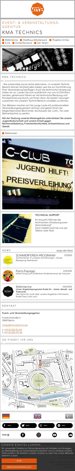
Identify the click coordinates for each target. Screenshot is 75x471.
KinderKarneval (23, 43)
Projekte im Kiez (60, 40)
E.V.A (7, 43)
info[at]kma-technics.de (15, 325)
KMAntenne (11, 40)
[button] (10, 425)
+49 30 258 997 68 (13, 332)
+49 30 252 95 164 (13, 330)
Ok (19, 461)
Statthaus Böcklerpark (35, 40)
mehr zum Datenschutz (19, 467)
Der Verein (42, 43)
